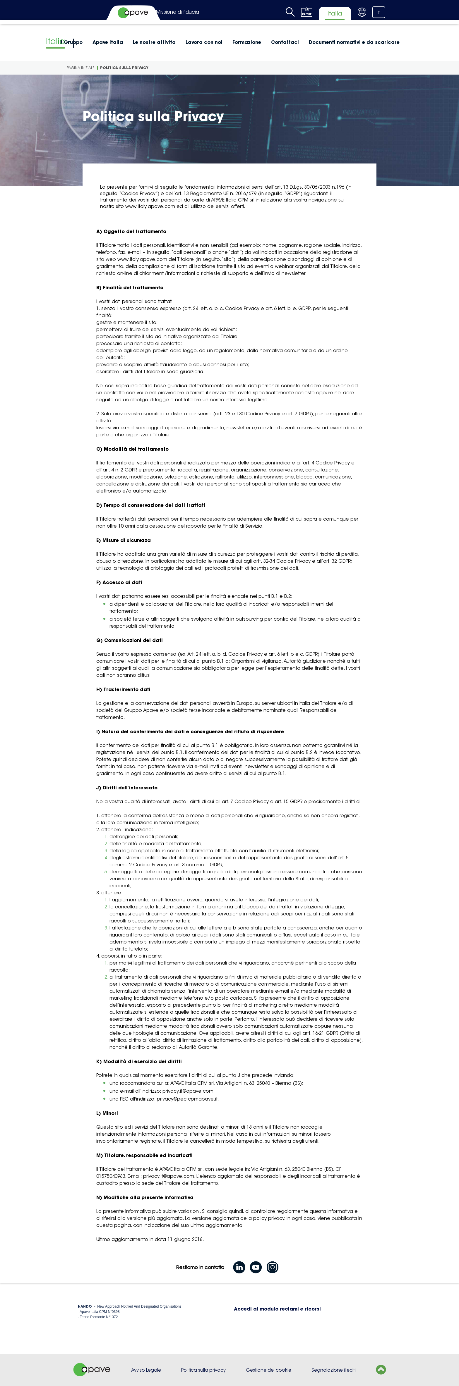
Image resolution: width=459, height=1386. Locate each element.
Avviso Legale (146, 1370)
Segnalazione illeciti (333, 1370)
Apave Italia (108, 42)
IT (378, 13)
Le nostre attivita (154, 42)
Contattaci (285, 42)
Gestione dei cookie (268, 1370)
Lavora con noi (204, 42)
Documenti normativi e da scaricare (354, 42)
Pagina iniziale (81, 68)
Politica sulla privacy (203, 1370)
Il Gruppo (71, 42)
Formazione (246, 42)
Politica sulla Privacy (124, 68)
